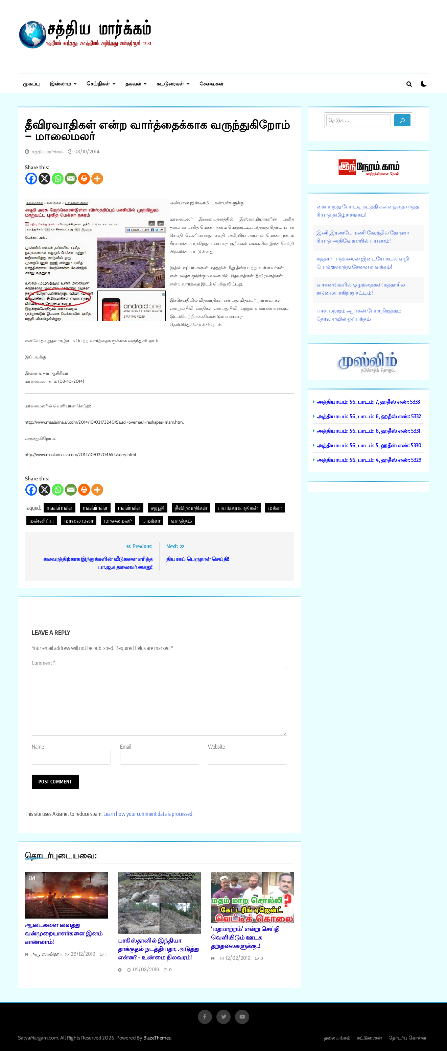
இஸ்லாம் (60, 83)
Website (216, 746)
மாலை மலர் (78, 520)
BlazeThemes (157, 1038)
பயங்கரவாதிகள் (238, 507)
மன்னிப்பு (41, 520)
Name (38, 746)
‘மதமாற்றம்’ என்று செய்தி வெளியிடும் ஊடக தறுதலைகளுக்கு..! (245, 937)
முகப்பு (31, 83)
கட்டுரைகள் (170, 83)
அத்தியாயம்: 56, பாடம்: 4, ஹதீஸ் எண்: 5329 (369, 459)
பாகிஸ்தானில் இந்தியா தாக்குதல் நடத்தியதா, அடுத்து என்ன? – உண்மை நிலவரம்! (158, 948)
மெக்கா (151, 520)
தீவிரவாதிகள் (191, 507)
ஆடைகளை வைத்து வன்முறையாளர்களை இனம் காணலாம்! (63, 933)
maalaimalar (95, 507)
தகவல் (133, 83)
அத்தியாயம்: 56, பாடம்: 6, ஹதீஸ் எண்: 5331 (368, 430)
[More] (97, 178)
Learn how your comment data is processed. (148, 813)
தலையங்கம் (337, 1037)
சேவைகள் (211, 83)
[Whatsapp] (58, 178)
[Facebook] (31, 178)
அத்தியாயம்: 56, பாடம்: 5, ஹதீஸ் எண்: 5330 (369, 445)
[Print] (84, 178)
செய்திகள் (98, 83)
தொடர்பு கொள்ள (407, 1037)
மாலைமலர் (118, 520)
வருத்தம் (181, 520)
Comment (43, 662)
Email (125, 746)
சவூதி (157, 507)
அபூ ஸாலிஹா (46, 954)
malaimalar (129, 507)
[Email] (71, 178)
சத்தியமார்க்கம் (48, 151)
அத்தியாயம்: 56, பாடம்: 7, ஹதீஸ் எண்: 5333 (368, 401)
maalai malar (59, 507)
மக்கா (275, 507)
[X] (44, 178)
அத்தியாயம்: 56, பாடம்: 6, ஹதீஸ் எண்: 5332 (369, 416)
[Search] (402, 120)
